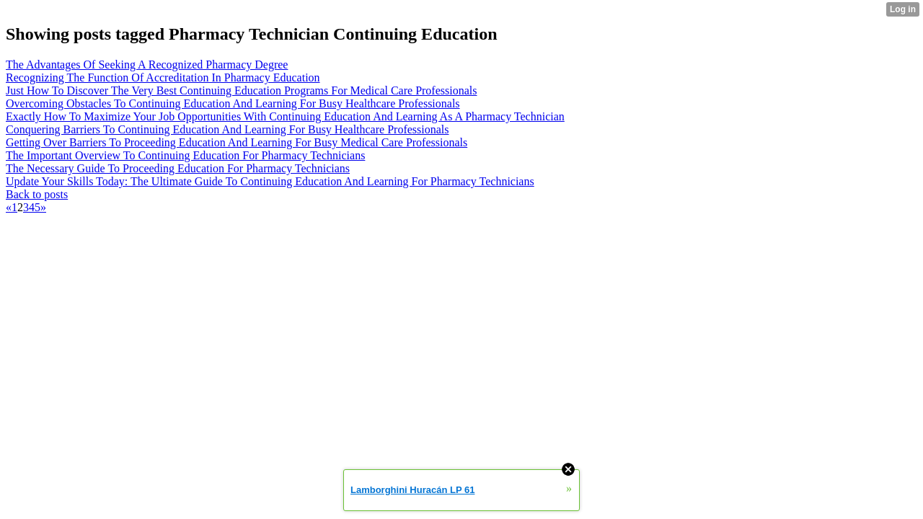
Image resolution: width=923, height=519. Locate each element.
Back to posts (37, 194)
